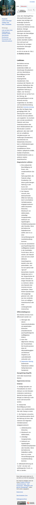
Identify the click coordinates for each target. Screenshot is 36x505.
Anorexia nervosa (28, 107)
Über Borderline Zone (22, 495)
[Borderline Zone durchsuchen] (31, 10)
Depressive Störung (27, 361)
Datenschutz (20, 492)
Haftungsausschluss (22, 499)
